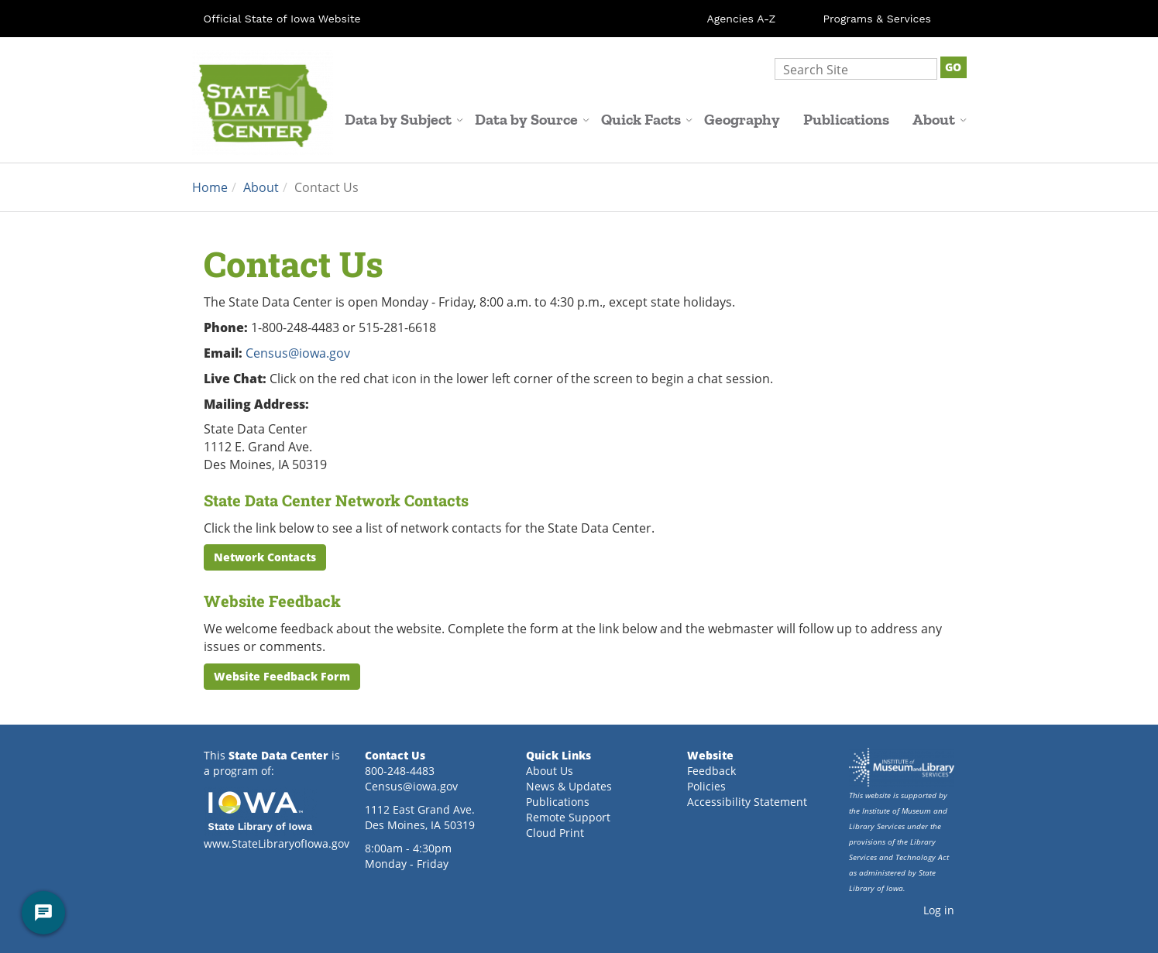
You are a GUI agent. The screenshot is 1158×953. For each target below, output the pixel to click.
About (939, 119)
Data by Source (532, 119)
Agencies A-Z (741, 18)
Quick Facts (646, 119)
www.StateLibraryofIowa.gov (276, 843)
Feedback (711, 770)
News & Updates (569, 786)
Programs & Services (877, 18)
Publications (846, 119)
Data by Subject (404, 119)
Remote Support (568, 817)
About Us (549, 770)
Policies (706, 786)
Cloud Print (555, 832)
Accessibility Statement (747, 801)
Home (210, 187)
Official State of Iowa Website (282, 18)
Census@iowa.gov (298, 353)
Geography (742, 119)
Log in (938, 910)
